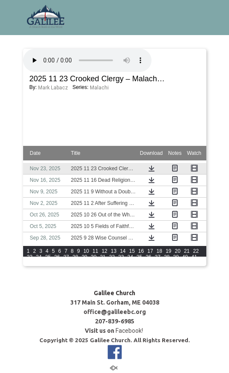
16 (141, 251)
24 (39, 257)
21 (187, 251)
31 (102, 257)
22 (196, 251)
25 (48, 257)
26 (57, 257)
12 (104, 251)
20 (177, 251)
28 (75, 257)
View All (128, 263)
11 (95, 251)
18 (159, 251)
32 (112, 257)
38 (167, 257)
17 (150, 251)
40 (185, 257)
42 (30, 263)
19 (168, 251)
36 (148, 257)
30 (93, 257)
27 (66, 257)
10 (86, 251)
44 (48, 263)
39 (175, 257)
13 (113, 251)
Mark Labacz (53, 88)
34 (130, 257)
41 (194, 257)
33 (121, 257)
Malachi (99, 88)
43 (39, 263)
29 (84, 257)
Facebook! (130, 330)
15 (131, 251)
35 (139, 257)
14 (122, 251)
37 (158, 257)
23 (30, 257)
